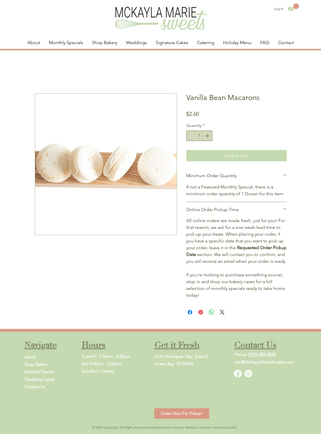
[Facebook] (238, 373)
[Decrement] (190, 136)
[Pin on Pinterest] (200, 312)
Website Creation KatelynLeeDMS (211, 427)
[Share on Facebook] (190, 312)
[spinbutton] (199, 136)
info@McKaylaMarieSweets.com (264, 362)
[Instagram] (248, 373)
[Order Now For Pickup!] (181, 413)
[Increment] (207, 136)
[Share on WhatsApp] (211, 312)
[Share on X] (222, 312)
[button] (293, 7)
